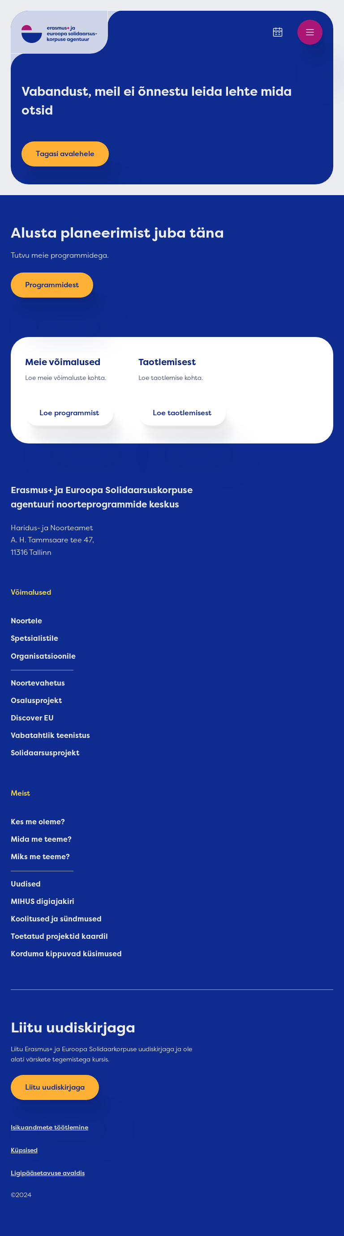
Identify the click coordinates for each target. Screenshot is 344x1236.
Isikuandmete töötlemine (49, 1127)
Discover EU (32, 718)
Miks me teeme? (40, 857)
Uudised (26, 884)
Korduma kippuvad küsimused (66, 954)
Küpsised (24, 1150)
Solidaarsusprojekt (45, 753)
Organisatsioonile (43, 656)
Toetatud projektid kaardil (59, 937)
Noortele (26, 621)
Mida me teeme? (41, 839)
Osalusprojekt (36, 701)
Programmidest (52, 285)
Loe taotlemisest (182, 413)
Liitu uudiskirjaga (55, 1087)
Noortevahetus (38, 683)
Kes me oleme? (38, 822)
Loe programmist (69, 413)
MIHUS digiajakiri (42, 902)
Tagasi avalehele (65, 154)
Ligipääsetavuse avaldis (48, 1172)
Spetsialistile (34, 639)
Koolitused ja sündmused (56, 919)
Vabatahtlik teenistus (50, 736)
